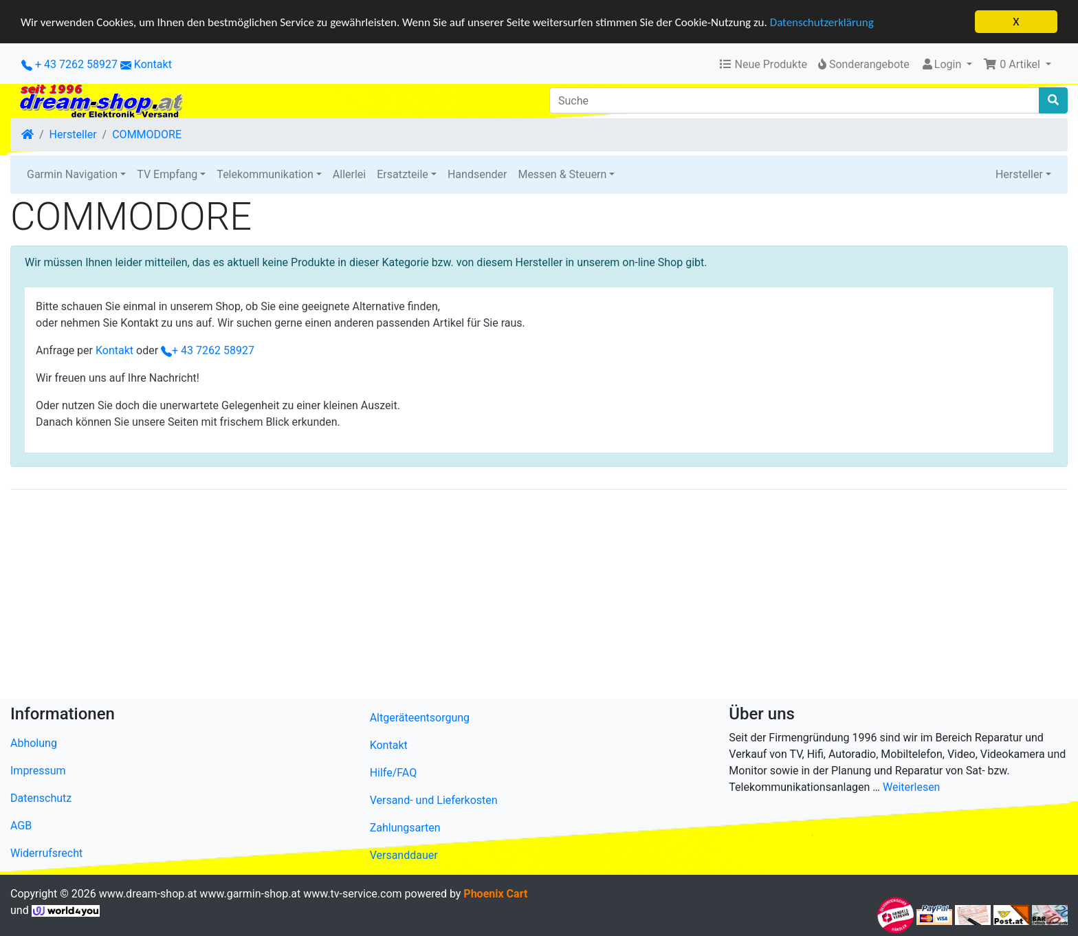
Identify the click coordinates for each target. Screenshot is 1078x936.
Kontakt (153, 64)
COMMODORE (147, 134)
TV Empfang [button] (167, 174)
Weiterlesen (911, 787)
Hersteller (73, 134)
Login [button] (942, 64)
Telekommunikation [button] (265, 174)
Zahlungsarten (405, 827)
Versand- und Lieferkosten (434, 800)
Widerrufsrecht (46, 853)
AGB (21, 825)
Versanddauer (404, 855)
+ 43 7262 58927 (69, 64)
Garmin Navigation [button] (72, 174)
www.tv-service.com (352, 893)
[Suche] (794, 100)
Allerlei (349, 174)
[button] (1017, 64)
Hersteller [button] (1019, 174)
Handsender (477, 174)
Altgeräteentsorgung (420, 717)
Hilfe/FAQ (393, 772)
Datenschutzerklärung (822, 21)
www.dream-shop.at (148, 893)
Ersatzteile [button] (402, 174)
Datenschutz (41, 798)
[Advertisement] (422, 597)
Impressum (38, 770)
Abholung (33, 743)
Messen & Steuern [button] (562, 174)
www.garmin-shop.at (249, 893)
